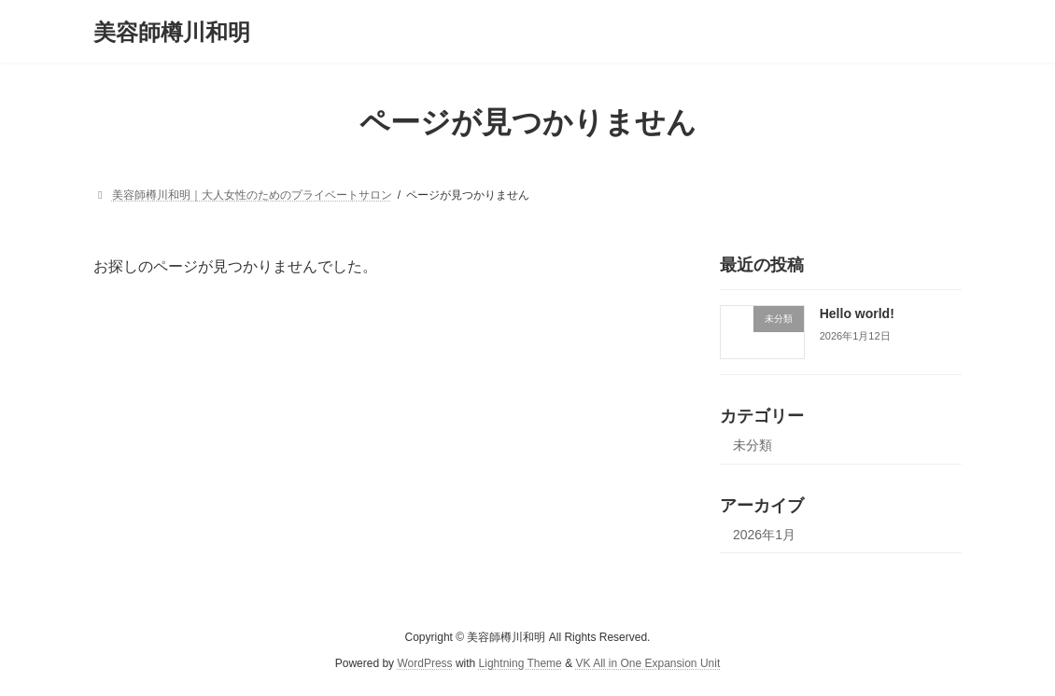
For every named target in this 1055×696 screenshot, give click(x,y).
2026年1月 (764, 534)
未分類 (752, 445)
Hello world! (857, 313)
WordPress (424, 664)
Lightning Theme (520, 664)
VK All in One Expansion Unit (647, 664)
